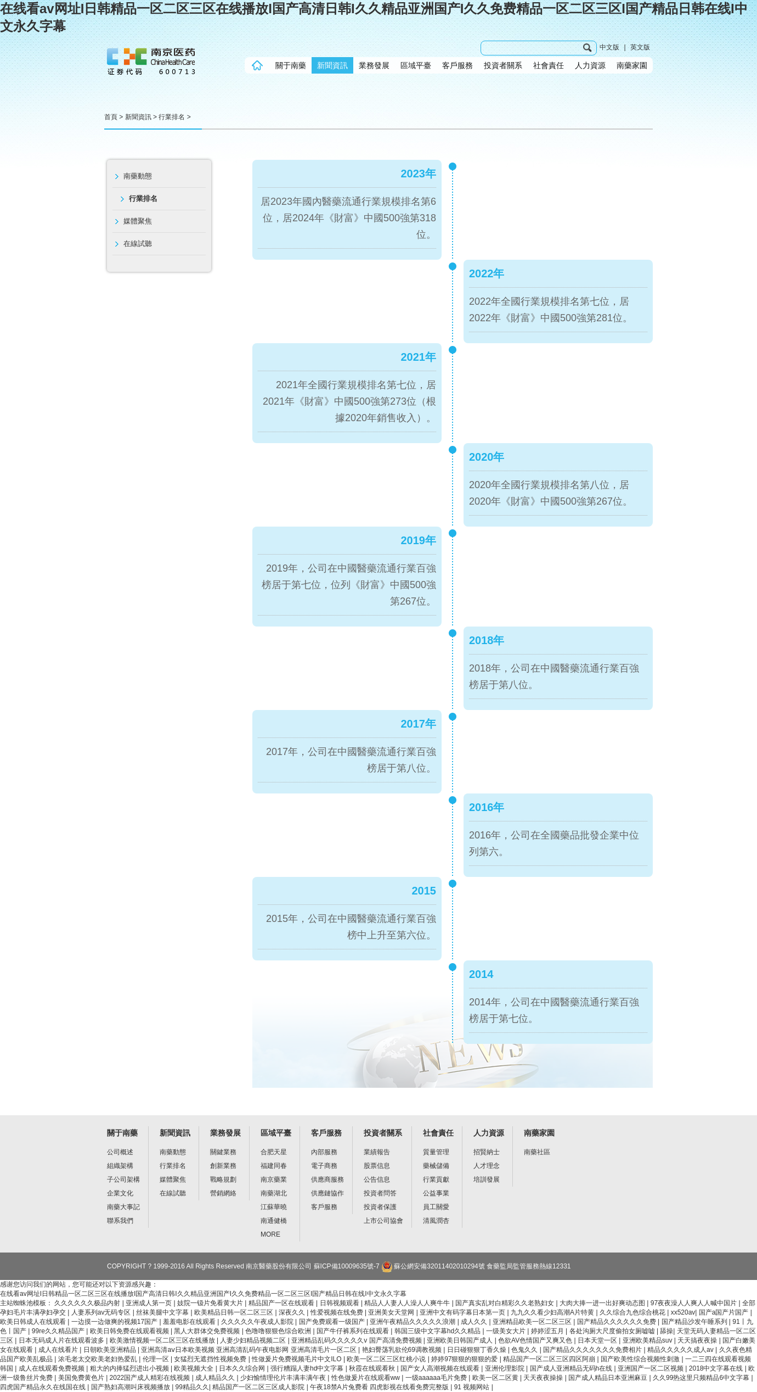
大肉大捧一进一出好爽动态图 (603, 1303)
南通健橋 (274, 1221)
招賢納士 (486, 1152)
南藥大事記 (123, 1207)
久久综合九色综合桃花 (633, 1312)
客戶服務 (457, 65)
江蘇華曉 (274, 1207)
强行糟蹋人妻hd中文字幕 (308, 1368)
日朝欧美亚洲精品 (110, 1350)
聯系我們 (120, 1221)
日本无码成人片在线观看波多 (62, 1340)
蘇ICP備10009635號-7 (347, 1266)
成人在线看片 (59, 1350)
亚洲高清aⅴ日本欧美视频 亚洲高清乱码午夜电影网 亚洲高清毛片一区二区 (249, 1350)
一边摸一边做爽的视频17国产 (115, 1322)
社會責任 (548, 65)
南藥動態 (137, 176)
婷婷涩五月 (548, 1331)
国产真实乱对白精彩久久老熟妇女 (505, 1303)
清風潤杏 (436, 1221)
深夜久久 (293, 1312)
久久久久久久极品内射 (88, 1303)
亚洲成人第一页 (149, 1303)
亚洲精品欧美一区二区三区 (533, 1322)
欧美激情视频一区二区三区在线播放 (163, 1340)
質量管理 (436, 1152)
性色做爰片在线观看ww (366, 1378)
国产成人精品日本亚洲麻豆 (608, 1378)
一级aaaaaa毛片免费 (436, 1378)
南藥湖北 (274, 1193)
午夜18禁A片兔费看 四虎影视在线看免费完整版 (380, 1387)
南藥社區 (537, 1152)
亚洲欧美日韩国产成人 (460, 1340)
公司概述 (120, 1152)
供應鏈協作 (327, 1193)
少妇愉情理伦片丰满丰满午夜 (283, 1378)
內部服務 (324, 1152)
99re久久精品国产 (59, 1331)
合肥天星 (274, 1152)
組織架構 (120, 1166)
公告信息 (377, 1179)
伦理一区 (157, 1359)
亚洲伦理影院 (505, 1368)
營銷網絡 (223, 1193)
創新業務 (223, 1166)
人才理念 (486, 1166)
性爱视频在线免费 (337, 1312)
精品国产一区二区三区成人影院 (259, 1387)
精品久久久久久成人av (681, 1350)
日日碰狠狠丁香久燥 (477, 1350)
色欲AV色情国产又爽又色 (536, 1340)
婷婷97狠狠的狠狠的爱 (465, 1359)
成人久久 (475, 1322)
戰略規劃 (223, 1179)
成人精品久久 (215, 1378)
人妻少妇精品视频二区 (253, 1340)
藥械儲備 (436, 1166)
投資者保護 (380, 1207)
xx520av (683, 1312)
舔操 (666, 1331)
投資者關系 (503, 65)
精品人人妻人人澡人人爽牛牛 (407, 1303)
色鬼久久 (525, 1350)
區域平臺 (415, 65)
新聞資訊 (332, 65)
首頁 (110, 117)
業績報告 (377, 1152)
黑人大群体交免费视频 (207, 1331)
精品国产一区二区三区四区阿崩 (550, 1359)
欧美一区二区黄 (496, 1378)
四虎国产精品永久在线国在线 (43, 1387)
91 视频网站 (473, 1387)
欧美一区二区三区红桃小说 (387, 1359)
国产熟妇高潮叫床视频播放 (131, 1387)
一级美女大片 (506, 1331)
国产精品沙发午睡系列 (695, 1322)
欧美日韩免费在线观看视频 (130, 1331)
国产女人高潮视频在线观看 (440, 1368)
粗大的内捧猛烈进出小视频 (130, 1368)
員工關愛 (436, 1207)
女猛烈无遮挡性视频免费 (211, 1359)
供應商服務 (327, 1179)
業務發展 (374, 65)
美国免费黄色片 (82, 1378)
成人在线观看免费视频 (52, 1368)
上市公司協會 (383, 1221)
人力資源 (590, 65)
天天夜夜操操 (543, 1378)
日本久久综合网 (243, 1368)
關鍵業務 (223, 1152)
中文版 (609, 47)
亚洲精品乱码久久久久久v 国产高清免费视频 (357, 1340)
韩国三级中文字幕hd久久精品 (438, 1331)
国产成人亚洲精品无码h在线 (572, 1368)
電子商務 (324, 1166)
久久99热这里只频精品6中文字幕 (702, 1378)
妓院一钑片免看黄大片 (211, 1303)
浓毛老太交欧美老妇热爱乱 (98, 1359)
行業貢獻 (436, 1179)
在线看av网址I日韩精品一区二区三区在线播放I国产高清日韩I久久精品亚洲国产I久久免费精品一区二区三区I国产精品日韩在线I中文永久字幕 (203, 1294)
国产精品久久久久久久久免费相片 (593, 1350)
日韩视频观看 (340, 1303)
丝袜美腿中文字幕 (163, 1312)
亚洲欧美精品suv (648, 1340)
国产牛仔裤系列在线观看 (354, 1331)
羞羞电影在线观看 (190, 1322)
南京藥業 (274, 1179)
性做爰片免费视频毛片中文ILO (297, 1359)
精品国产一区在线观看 (282, 1303)
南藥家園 (632, 65)
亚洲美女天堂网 (392, 1312)
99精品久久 (192, 1387)
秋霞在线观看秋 (373, 1368)
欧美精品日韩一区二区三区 (234, 1312)
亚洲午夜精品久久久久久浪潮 (413, 1322)
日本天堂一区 (598, 1340)
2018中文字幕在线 (717, 1368)
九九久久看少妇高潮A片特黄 (553, 1312)
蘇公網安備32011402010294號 (432, 1266)
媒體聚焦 (137, 221)
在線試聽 (137, 243)
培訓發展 (486, 1179)
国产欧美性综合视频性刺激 (641, 1359)
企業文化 (120, 1193)
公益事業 (436, 1193)
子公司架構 (123, 1179)
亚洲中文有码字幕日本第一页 (463, 1312)
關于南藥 (290, 65)
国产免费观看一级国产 (332, 1322)
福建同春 (274, 1166)
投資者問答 (380, 1193)
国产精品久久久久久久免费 (617, 1322)
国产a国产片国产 (724, 1312)
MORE (270, 1234)
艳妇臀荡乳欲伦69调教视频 (403, 1350)
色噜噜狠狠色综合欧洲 (279, 1331)
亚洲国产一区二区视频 (651, 1368)
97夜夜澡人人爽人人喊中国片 (695, 1303)
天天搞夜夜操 (698, 1340)
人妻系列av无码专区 (102, 1312)
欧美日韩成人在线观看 (33, 1322)
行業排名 (172, 117)
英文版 (640, 47)
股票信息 (377, 1166)
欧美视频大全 (194, 1368)
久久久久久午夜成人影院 (258, 1322)
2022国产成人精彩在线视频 (151, 1378)
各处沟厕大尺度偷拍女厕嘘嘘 (613, 1331)
